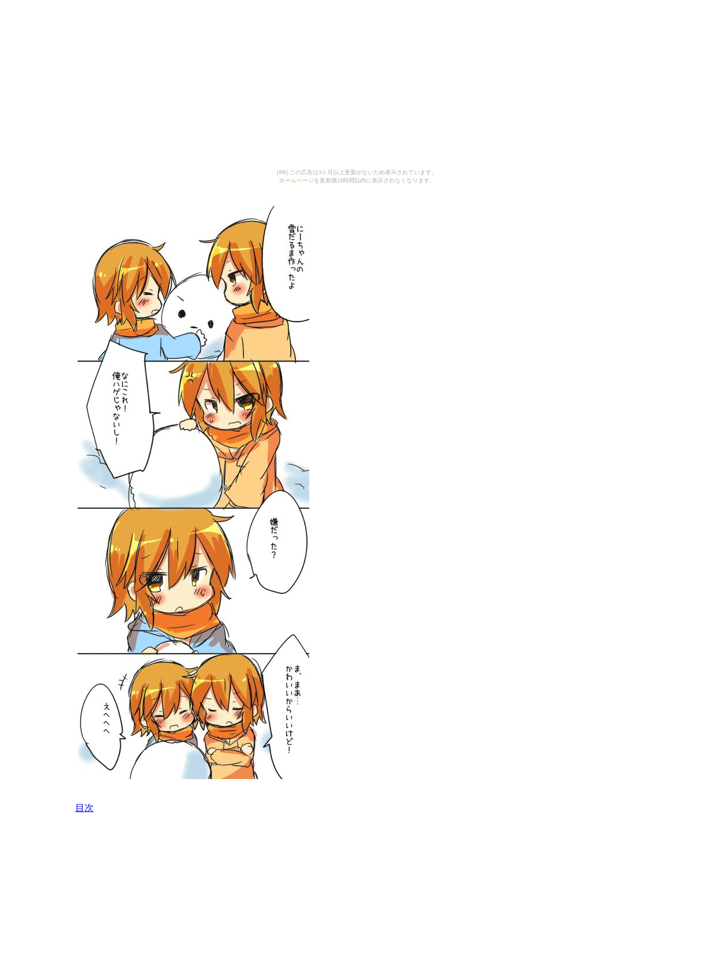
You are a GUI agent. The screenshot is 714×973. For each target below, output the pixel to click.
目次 (84, 808)
